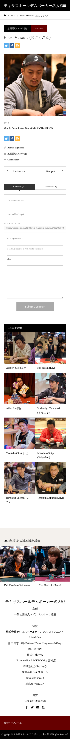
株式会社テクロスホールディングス (27, 631)
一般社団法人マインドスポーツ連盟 (35, 614)
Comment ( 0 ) (19, 186)
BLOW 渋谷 (35, 649)
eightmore (19, 147)
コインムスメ (56, 631)
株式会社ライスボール (35, 672)
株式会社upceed (35, 678)
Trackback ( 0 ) (50, 186)
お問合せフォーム (13, 723)
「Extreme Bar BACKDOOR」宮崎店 (35, 660)
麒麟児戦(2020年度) (17, 28)
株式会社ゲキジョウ (35, 666)
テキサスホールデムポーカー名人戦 (33, 6)
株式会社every (35, 655)
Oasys (59, 643)
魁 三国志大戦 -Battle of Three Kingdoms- (30, 643)
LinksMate (35, 637)
